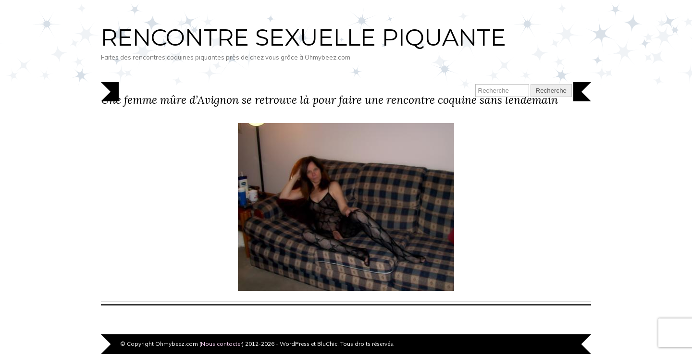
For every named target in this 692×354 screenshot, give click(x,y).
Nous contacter (221, 343)
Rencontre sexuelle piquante (303, 37)
